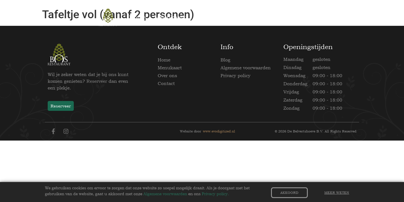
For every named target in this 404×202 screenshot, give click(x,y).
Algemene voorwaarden (246, 67)
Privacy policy (236, 75)
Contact (166, 83)
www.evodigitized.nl (219, 131)
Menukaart (170, 67)
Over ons (167, 75)
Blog (225, 60)
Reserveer (96, 81)
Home (164, 60)
